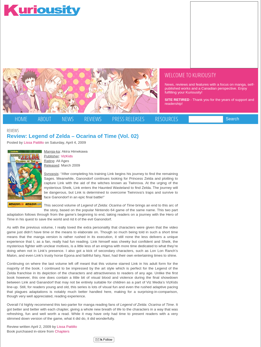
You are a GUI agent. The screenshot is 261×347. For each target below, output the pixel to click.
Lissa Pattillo (34, 142)
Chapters (62, 331)
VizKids (67, 156)
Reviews (93, 119)
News (68, 119)
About (44, 119)
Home (21, 119)
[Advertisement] (224, 34)
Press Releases (128, 119)
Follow (104, 339)
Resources (166, 119)
